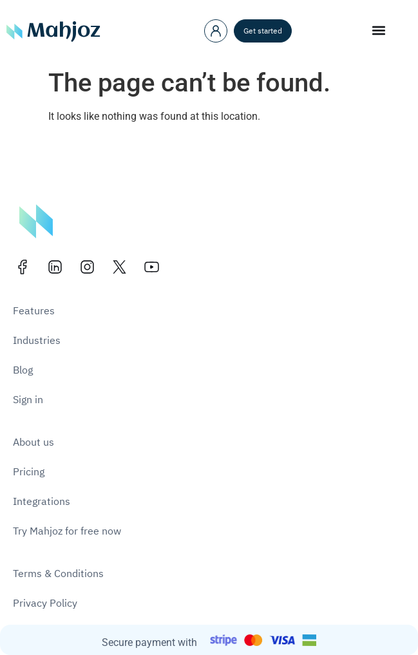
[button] (379, 30)
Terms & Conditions (58, 574)
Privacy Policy (45, 603)
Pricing (28, 472)
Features (34, 311)
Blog (23, 370)
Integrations (41, 501)
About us (33, 442)
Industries (37, 340)
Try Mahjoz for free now (67, 531)
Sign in (28, 400)
